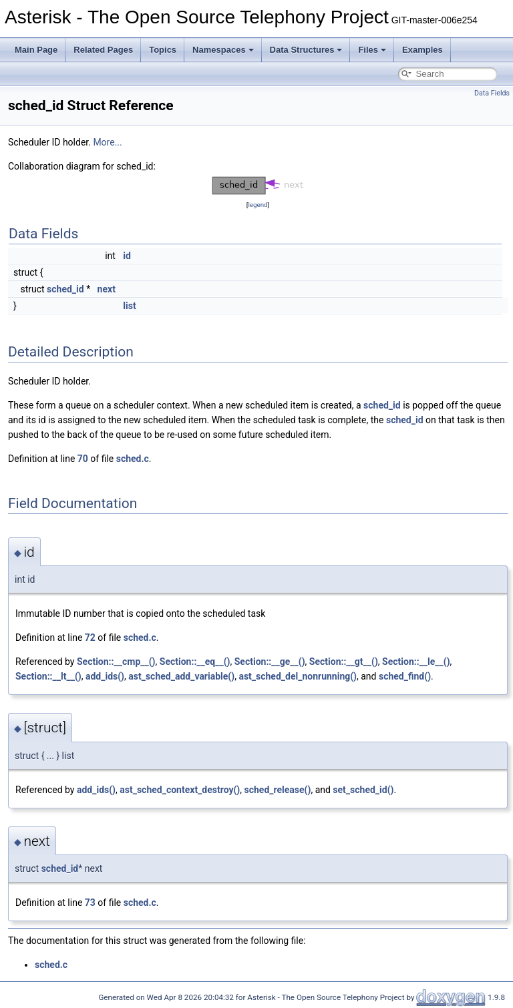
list (129, 305)
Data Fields (492, 93)
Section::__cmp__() (116, 661)
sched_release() (277, 789)
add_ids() (105, 676)
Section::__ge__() (269, 661)
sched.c (132, 458)
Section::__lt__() (48, 676)
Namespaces (223, 50)
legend (257, 204)
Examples (422, 50)
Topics (162, 50)
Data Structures (306, 50)
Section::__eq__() (195, 661)
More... (107, 142)
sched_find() (405, 676)
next (107, 289)
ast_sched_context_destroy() (180, 789)
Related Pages (103, 50)
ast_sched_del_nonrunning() (297, 676)
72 (90, 637)
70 (82, 458)
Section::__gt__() (343, 661)
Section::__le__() (416, 661)
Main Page (36, 50)
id (127, 255)
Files (372, 50)
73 (90, 902)
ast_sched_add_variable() (181, 676)
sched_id (65, 289)
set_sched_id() (363, 789)
